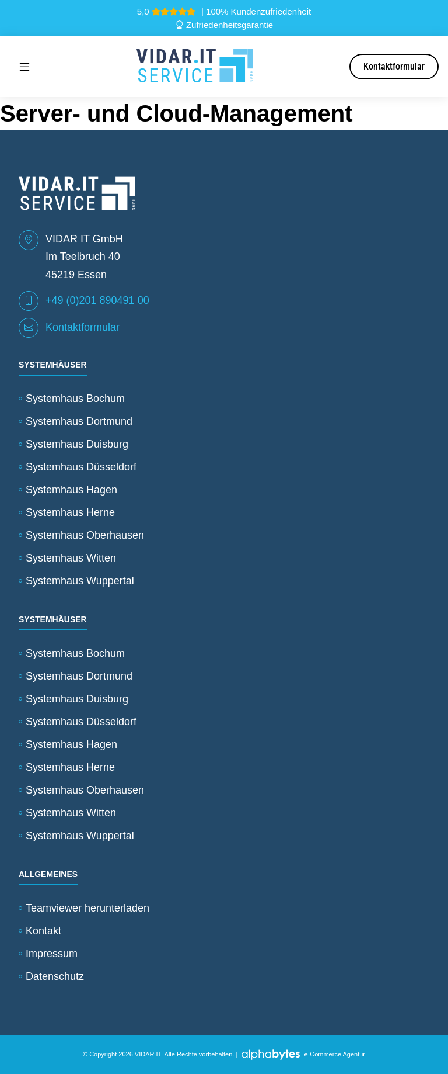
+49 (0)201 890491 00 (97, 300)
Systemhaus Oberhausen (85, 535)
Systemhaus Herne (70, 512)
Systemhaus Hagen (71, 490)
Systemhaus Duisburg (77, 444)
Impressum (52, 953)
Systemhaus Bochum (75, 398)
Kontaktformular (394, 66)
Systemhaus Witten (71, 558)
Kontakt (43, 931)
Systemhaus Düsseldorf (81, 467)
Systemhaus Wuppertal (80, 581)
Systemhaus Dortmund (79, 421)
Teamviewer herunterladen (87, 908)
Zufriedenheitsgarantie (224, 25)
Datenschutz (55, 976)
